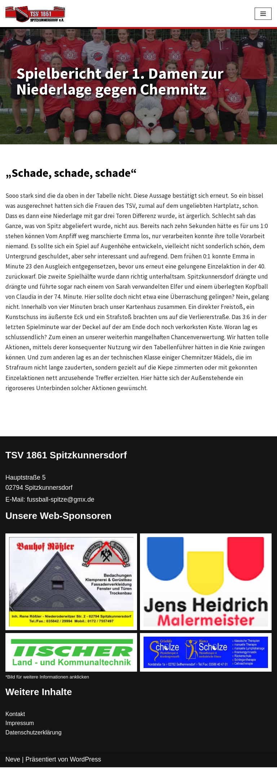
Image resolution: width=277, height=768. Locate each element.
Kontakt (15, 715)
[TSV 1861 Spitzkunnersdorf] (35, 14)
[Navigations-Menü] (263, 14)
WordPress (85, 760)
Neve (12, 760)
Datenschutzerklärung (33, 733)
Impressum (19, 724)
